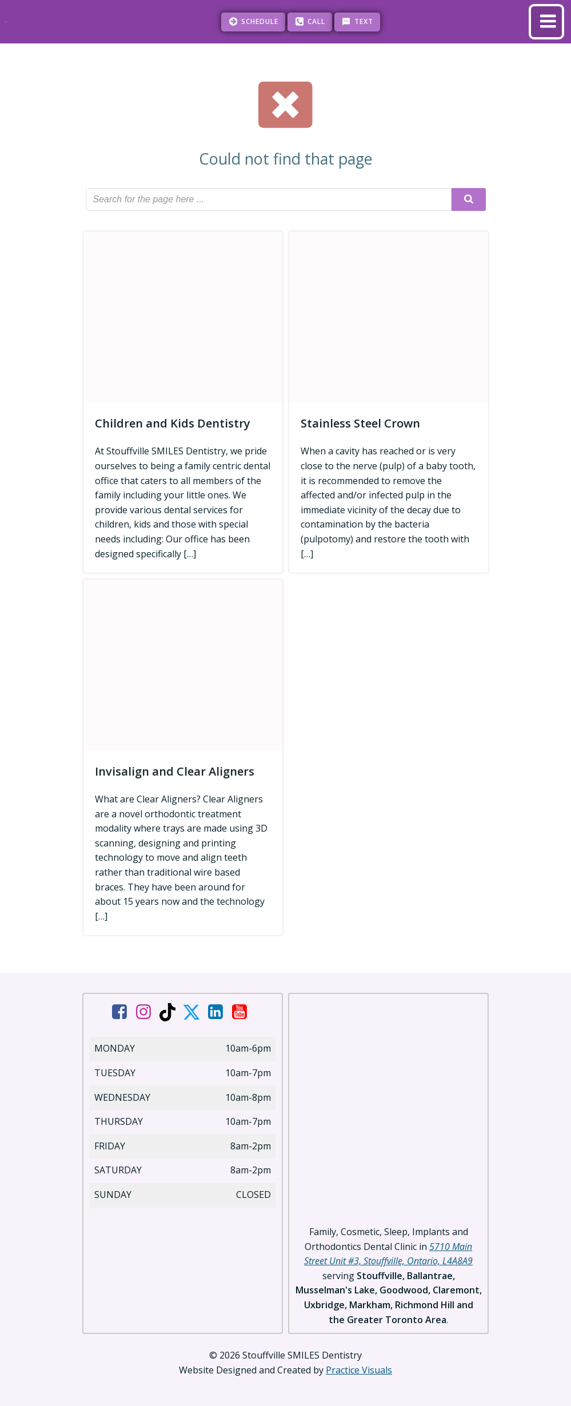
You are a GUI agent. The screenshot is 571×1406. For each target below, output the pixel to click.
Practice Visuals (359, 1369)
